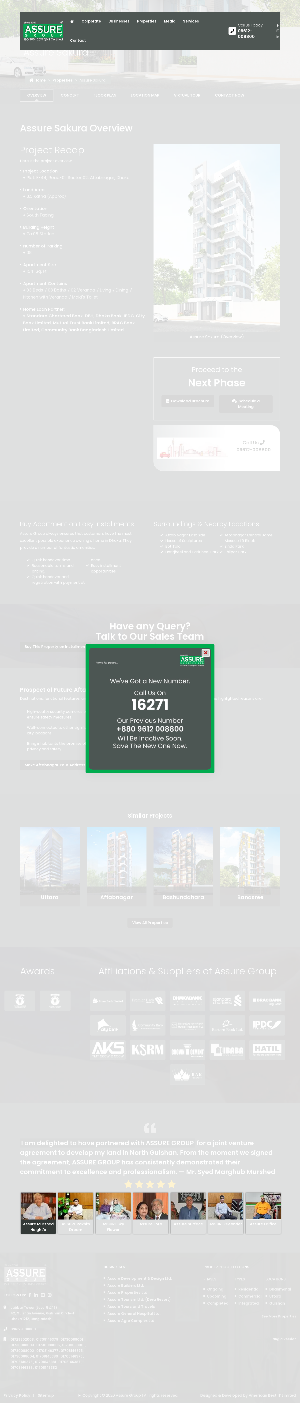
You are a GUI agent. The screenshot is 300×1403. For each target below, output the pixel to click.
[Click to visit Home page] (72, 21)
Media (170, 21)
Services (191, 21)
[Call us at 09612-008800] (249, 30)
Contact (78, 40)
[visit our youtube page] (277, 31)
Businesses (119, 21)
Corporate (91, 21)
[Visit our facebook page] (277, 25)
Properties (147, 21)
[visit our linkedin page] (277, 36)
